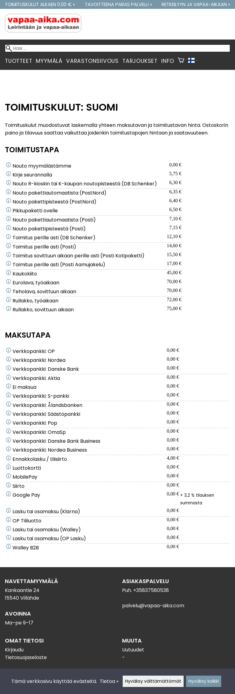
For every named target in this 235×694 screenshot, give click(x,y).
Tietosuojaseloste (26, 657)
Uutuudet (133, 649)
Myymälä (49, 61)
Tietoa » (109, 681)
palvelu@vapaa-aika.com (153, 605)
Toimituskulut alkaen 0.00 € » (40, 4)
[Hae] (117, 48)
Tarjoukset (140, 61)
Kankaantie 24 (22, 590)
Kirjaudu (14, 649)
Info (167, 61)
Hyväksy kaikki (203, 681)
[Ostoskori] (181, 61)
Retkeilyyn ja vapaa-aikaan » (196, 4)
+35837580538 (151, 590)
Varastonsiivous (92, 61)
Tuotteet (18, 61)
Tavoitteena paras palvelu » (118, 4)
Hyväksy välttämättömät (153, 681)
